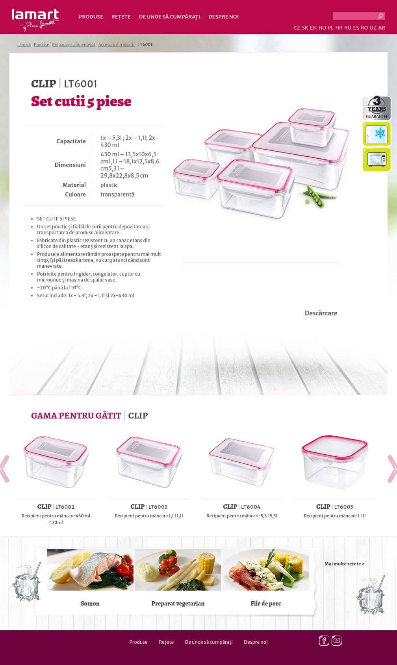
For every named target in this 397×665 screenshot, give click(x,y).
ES (356, 27)
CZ (297, 27)
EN (313, 27)
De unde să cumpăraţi (169, 16)
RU (347, 27)
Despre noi (223, 16)
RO (364, 27)
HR (338, 27)
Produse (91, 16)
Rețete (121, 16)
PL (331, 27)
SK (305, 27)
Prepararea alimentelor (73, 44)
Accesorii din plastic (116, 44)
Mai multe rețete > (345, 564)
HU (322, 27)
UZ (373, 27)
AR (381, 27)
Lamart (35, 20)
